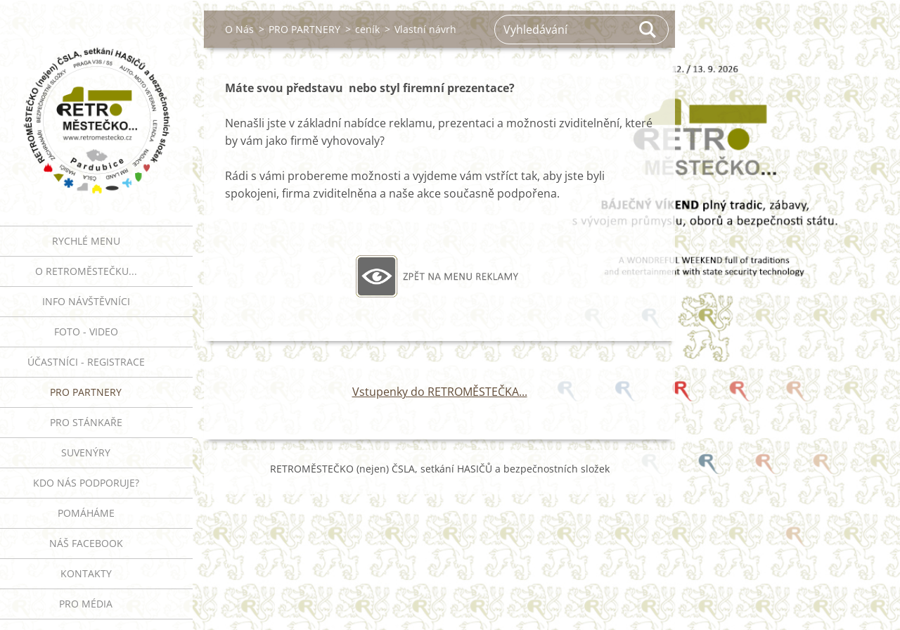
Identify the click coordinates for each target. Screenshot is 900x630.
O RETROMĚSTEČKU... (86, 271)
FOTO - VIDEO (86, 331)
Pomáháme (86, 513)
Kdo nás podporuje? (86, 482)
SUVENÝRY (85, 452)
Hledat (648, 29)
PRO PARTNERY (86, 392)
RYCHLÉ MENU (86, 241)
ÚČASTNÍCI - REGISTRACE (86, 361)
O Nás (239, 29)
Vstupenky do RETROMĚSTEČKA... (439, 391)
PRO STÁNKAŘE (86, 422)
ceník (367, 29)
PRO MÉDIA (85, 603)
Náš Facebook (86, 543)
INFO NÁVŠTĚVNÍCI (86, 301)
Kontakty (86, 573)
